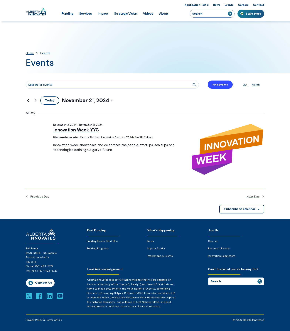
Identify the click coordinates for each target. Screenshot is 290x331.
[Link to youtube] (60, 295)
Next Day (255, 196)
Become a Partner (219, 248)
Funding (67, 13)
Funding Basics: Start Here (103, 241)
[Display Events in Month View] (256, 85)
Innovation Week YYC (76, 130)
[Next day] (35, 100)
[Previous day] (28, 100)
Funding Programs (98, 248)
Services (85, 13)
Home (30, 53)
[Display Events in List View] (245, 85)
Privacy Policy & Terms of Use (44, 320)
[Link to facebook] (39, 295)
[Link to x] (29, 295)
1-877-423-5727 (47, 270)
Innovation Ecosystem (221, 256)
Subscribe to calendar (239, 209)
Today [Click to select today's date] (49, 100)
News (216, 4)
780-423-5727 (44, 266)
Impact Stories (156, 248)
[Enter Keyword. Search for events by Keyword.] (112, 85)
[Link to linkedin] (50, 295)
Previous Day (37, 196)
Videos (148, 13)
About (163, 13)
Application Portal (197, 4)
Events (229, 4)
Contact (258, 4)
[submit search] (230, 13)
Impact (103, 13)
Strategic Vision (125, 13)
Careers (243, 4)
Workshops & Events (160, 256)
